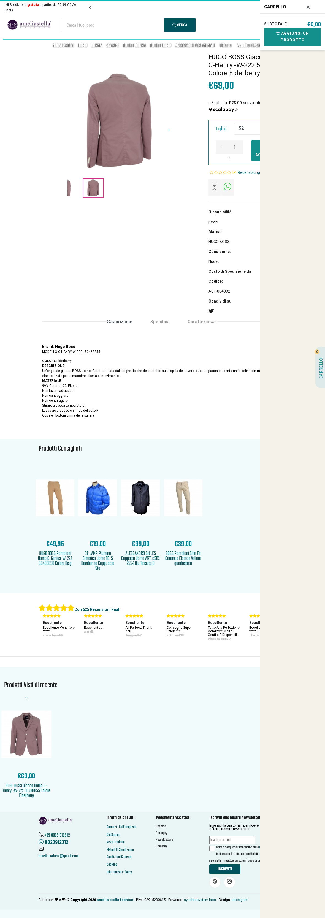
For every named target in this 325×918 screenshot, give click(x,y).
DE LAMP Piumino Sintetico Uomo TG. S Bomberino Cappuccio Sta (97, 561)
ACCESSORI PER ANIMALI (195, 46)
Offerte (225, 46)
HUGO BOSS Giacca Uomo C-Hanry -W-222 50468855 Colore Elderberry (26, 791)
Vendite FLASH (249, 46)
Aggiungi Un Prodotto (292, 36)
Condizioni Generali (119, 857)
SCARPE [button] (112, 46)
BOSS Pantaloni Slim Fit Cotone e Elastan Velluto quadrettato (183, 559)
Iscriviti (225, 869)
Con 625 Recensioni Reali (97, 609)
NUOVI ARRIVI (63, 46)
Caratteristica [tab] (202, 321)
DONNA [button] (96, 46)
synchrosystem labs (200, 900)
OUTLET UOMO (160, 46)
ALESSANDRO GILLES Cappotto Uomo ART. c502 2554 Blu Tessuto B (140, 559)
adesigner (240, 900)
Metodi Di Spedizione (120, 850)
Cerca (179, 25)
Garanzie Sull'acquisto (121, 827)
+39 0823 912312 (57, 835)
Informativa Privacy (119, 872)
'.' (26, 698)
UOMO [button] (82, 46)
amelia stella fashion (115, 900)
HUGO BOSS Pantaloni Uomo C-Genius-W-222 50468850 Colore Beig (55, 559)
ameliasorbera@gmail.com (59, 856)
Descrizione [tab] (119, 321)
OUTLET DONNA (134, 46)
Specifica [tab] (160, 321)
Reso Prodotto (116, 842)
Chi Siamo (113, 835)
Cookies (112, 865)
